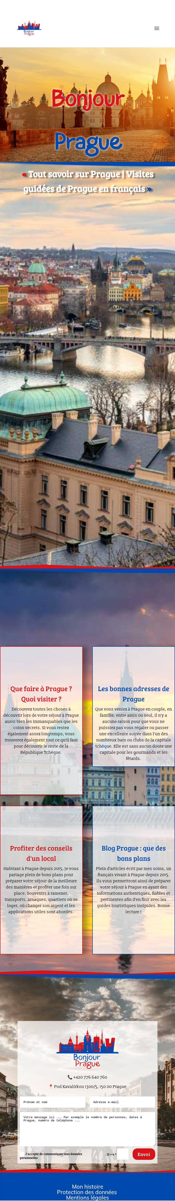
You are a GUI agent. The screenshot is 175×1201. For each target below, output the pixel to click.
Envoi (144, 1154)
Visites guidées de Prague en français (89, 14)
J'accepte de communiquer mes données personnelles (51, 1155)
